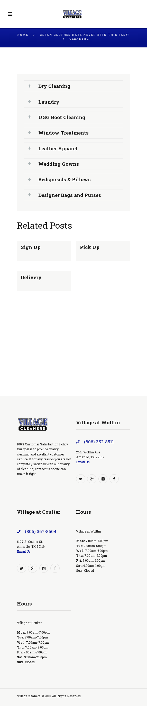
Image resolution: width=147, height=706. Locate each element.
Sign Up (31, 247)
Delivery (31, 277)
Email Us (83, 462)
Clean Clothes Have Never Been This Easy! (85, 35)
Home (22, 35)
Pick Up (89, 247)
